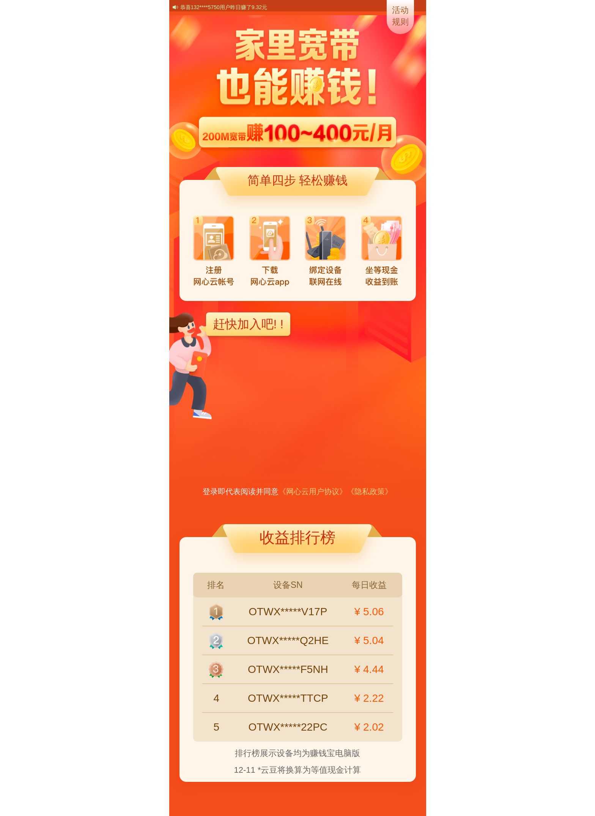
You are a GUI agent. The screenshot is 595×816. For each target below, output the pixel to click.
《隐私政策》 (369, 491)
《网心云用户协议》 (313, 491)
